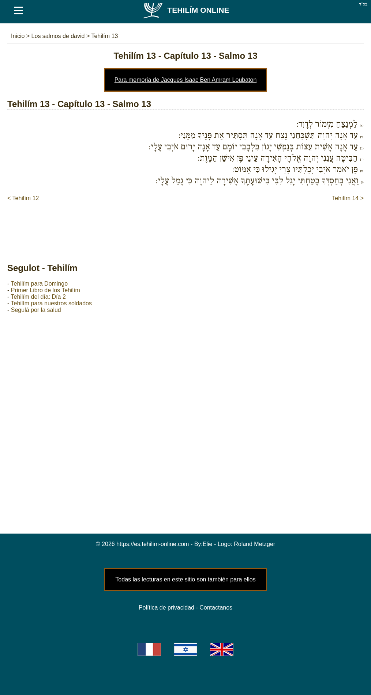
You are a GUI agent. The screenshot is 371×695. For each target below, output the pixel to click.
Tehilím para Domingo (39, 283)
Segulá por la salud (36, 310)
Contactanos (215, 607)
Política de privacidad (166, 607)
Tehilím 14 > (348, 198)
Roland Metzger (254, 544)
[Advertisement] (185, 224)
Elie (208, 544)
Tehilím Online (185, 10)
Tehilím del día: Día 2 (38, 297)
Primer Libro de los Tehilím (45, 290)
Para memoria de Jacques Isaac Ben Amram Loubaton (186, 80)
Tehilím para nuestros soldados (51, 303)
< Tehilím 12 (23, 198)
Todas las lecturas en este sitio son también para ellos (185, 579)
